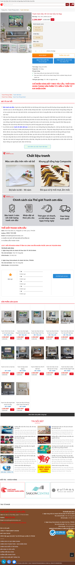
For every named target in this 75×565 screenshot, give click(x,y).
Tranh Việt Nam (17, 94)
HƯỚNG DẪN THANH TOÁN (11, 240)
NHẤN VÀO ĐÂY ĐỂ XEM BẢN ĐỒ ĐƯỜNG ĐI (16, 238)
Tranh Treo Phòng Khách (19, 97)
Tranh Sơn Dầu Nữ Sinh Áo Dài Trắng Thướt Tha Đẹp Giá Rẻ (37, 333)
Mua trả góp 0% (42, 61)
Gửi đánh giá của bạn (62, 276)
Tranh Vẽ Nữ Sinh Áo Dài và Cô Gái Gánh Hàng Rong (7, 333)
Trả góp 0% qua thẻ (64, 61)
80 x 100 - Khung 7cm (38, 28)
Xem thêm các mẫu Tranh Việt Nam (37, 146)
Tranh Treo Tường (7, 97)
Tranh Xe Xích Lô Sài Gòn (8, 367)
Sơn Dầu (38, 37)
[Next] (29, 28)
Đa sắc (38, 45)
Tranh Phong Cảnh (7, 94)
